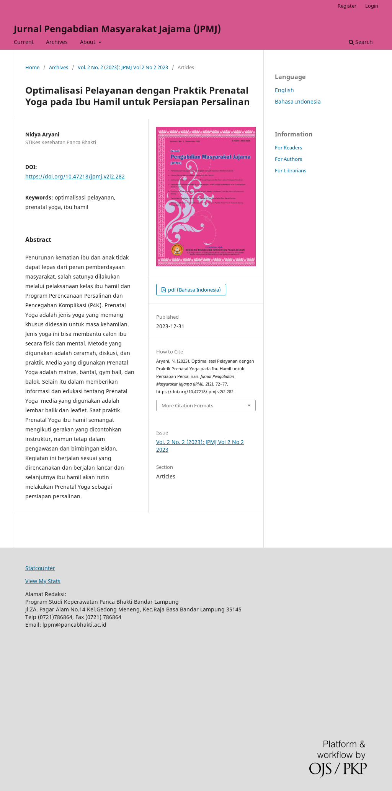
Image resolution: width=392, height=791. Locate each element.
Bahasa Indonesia (298, 101)
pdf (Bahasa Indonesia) (194, 289)
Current (24, 41)
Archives (57, 41)
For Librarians (290, 170)
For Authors (288, 159)
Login (371, 5)
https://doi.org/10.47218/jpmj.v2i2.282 (75, 176)
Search (361, 41)
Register (347, 5)
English (284, 90)
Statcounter (40, 568)
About (88, 41)
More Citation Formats (187, 405)
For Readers (288, 147)
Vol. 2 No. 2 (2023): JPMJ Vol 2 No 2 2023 (123, 67)
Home (32, 67)
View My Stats (42, 581)
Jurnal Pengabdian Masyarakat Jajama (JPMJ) (117, 28)
